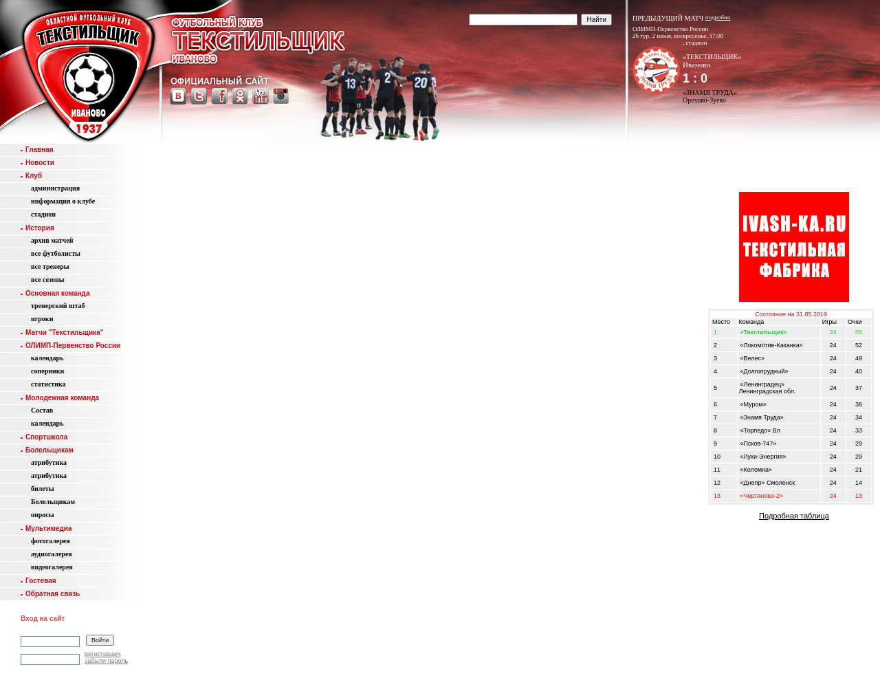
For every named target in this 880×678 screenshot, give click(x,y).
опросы (42, 514)
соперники (47, 371)
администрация (55, 188)
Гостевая (38, 580)
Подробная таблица (794, 516)
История (37, 228)
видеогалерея (52, 567)
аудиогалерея (51, 554)
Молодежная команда (60, 398)
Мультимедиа (46, 528)
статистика (48, 384)
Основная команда (55, 293)
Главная (37, 149)
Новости (37, 162)
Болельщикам (47, 450)
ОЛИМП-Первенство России (70, 345)
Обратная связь (50, 594)
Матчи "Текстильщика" (62, 332)
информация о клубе (63, 201)
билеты (42, 488)
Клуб (31, 175)
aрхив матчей (52, 240)
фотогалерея (50, 541)
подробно (718, 17)
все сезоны (48, 279)
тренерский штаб (58, 305)
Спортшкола (44, 437)
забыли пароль (106, 660)
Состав (42, 410)
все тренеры (50, 266)
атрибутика (49, 462)
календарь (47, 358)
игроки (42, 318)
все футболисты (55, 253)
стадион (43, 214)
